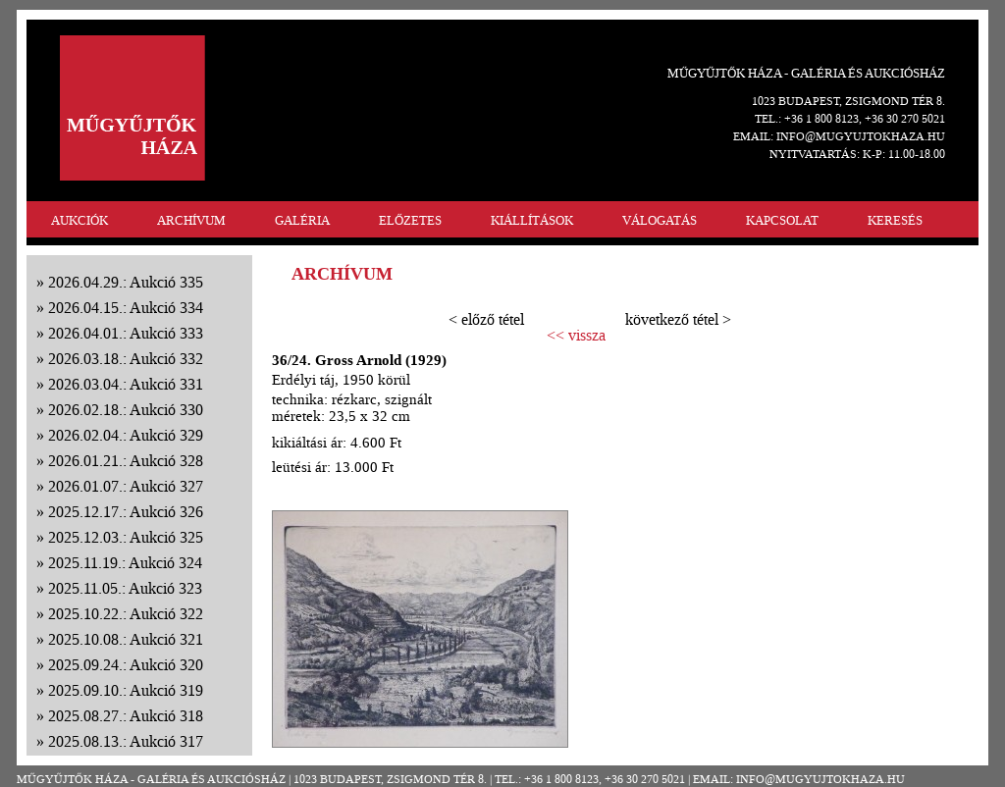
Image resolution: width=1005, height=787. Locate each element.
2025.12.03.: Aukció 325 (125, 537)
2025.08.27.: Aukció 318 (125, 716)
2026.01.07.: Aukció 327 (125, 486)
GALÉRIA (302, 220)
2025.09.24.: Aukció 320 (125, 665)
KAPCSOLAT (782, 220)
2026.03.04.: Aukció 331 (125, 384)
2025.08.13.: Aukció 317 (125, 741)
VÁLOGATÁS (659, 220)
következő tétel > (678, 319)
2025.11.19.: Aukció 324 (125, 562)
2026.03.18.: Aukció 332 (125, 358)
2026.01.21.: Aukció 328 (125, 460)
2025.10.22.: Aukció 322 (125, 613)
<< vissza (576, 335)
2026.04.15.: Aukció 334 (125, 307)
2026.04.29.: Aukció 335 (125, 282)
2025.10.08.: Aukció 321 (125, 639)
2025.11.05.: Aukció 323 (125, 588)
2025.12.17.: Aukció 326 (125, 511)
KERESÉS (895, 220)
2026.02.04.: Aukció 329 (125, 435)
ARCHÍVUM (191, 220)
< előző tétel (486, 319)
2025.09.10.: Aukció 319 (125, 690)
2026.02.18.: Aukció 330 (125, 409)
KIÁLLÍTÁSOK (532, 220)
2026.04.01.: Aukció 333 (125, 333)
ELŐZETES (410, 220)
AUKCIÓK (79, 220)
